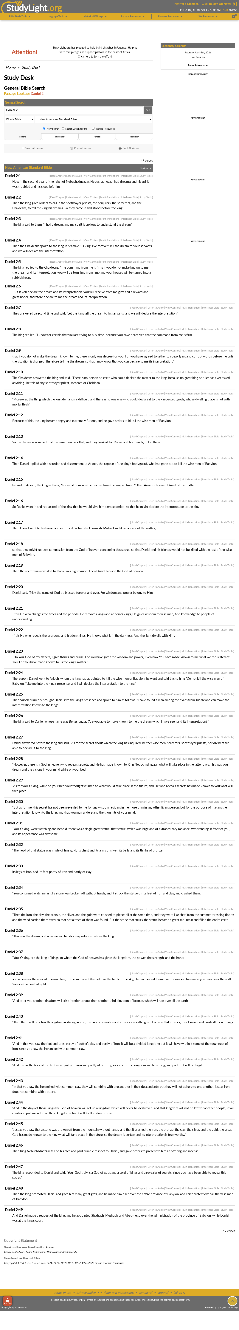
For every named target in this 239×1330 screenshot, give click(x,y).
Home (10, 67)
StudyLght (26, 7)
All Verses (32, 148)
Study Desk (31, 67)
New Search (51, 128)
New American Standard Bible (22, 1258)
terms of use (62, 1293)
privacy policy (86, 1293)
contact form (183, 1299)
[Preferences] (234, 16)
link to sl (179, 1293)
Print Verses (128, 148)
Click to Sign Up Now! (216, 3)
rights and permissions (118, 1293)
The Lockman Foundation (111, 1262)
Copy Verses (80, 148)
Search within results (74, 128)
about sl (162, 1293)
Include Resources (103, 128)
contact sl (145, 1293)
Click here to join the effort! (95, 56)
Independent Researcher (46, 1251)
